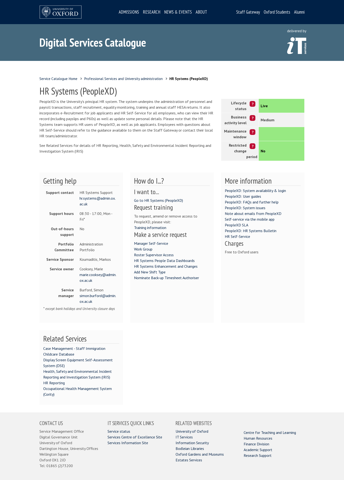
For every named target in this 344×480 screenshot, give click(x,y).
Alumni (299, 12)
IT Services (184, 437)
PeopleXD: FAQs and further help (252, 202)
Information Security (192, 442)
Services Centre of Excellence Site (135, 437)
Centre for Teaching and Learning (270, 432)
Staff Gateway (248, 12)
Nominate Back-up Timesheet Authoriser (166, 277)
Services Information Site (128, 442)
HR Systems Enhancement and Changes (166, 266)
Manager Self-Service (151, 243)
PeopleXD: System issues (245, 207)
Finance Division (256, 444)
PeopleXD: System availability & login (255, 190)
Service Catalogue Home (58, 78)
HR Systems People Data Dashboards (164, 260)
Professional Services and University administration (123, 78)
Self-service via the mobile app (249, 219)
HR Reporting (54, 382)
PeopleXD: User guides (243, 196)
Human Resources (258, 438)
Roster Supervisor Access (154, 254)
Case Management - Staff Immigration (74, 348)
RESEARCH (151, 12)
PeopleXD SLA (236, 225)
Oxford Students (277, 12)
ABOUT (201, 12)
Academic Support (258, 449)
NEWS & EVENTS (178, 12)
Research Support (258, 455)
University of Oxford (192, 431)
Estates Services (189, 460)
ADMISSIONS (129, 12)
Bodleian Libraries (190, 448)
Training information (150, 227)
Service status (119, 431)
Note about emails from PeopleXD (253, 213)
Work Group (143, 249)
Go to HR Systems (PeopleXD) (158, 200)
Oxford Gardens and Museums (200, 454)
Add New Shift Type (150, 272)
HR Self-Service (237, 236)
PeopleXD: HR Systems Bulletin (250, 230)
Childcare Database (58, 354)
